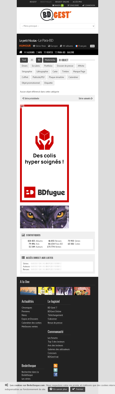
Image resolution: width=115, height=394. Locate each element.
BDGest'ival (53, 356)
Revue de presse (55, 322)
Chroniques (27, 307)
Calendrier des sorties (32, 322)
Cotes (77, 243)
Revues (58, 241)
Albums (29, 52)
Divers (25, 65)
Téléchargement (55, 315)
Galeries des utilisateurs (59, 349)
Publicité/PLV (38, 77)
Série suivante (86, 98)
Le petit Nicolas (27, 40)
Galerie (70, 52)
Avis (39, 52)
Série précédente (30, 98)
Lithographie (42, 71)
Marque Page (79, 71)
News (24, 315)
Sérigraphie (27, 71)
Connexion (89, 5)
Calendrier (73, 77)
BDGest (33, 2)
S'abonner (52, 319)
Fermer (77, 389)
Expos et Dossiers (30, 319)
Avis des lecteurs (55, 345)
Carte (55, 71)
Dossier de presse (65, 65)
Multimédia (50, 60)
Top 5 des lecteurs (56, 341)
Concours (52, 353)
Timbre (65, 71)
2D (32, 60)
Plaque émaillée (56, 77)
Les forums (53, 338)
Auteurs (39, 246)
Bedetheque (46, 2)
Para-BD (60, 52)
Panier (58, 5)
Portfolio (48, 65)
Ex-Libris (36, 65)
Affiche (81, 65)
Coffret (25, 77)
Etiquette (48, 83)
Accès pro (77, 2)
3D (39, 60)
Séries (77, 241)
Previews (26, 311)
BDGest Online (62, 2)
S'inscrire (73, 5)
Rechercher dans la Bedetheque (30, 373)
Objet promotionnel (31, 83)
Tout (24, 60)
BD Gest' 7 (52, 307)
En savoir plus (58, 389)
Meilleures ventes (30, 326)
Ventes (48, 52)
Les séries (26, 378)
